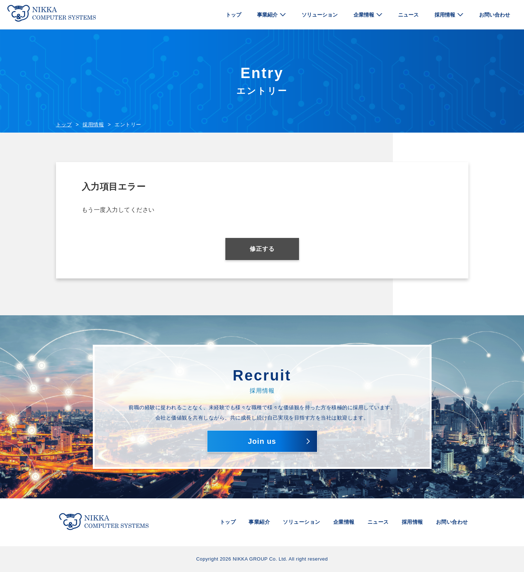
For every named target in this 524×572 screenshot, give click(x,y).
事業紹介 (267, 15)
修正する (262, 249)
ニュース (408, 15)
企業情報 (364, 15)
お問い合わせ (494, 15)
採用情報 (445, 15)
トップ (233, 15)
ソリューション (320, 15)
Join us (262, 441)
